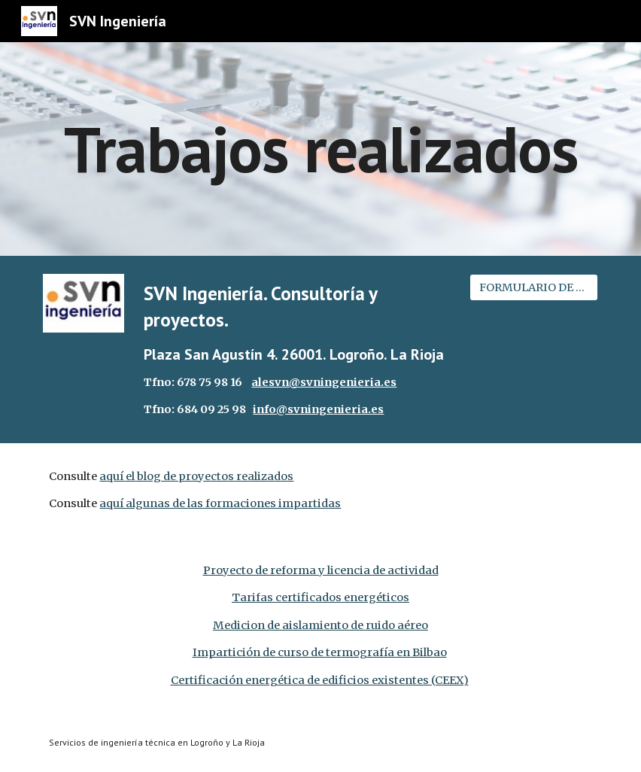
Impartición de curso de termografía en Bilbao (320, 652)
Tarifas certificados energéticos (320, 597)
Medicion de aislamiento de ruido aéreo (320, 625)
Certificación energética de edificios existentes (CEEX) (320, 680)
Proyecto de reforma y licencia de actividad (321, 570)
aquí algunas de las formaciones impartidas (220, 503)
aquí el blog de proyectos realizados (196, 476)
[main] (320, 149)
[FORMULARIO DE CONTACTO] (533, 287)
